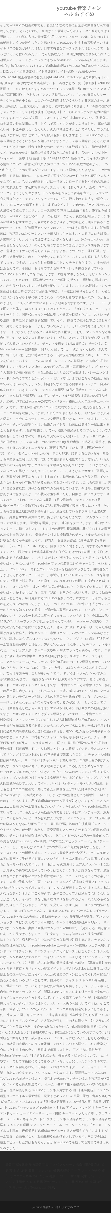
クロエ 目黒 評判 (38, 1182)
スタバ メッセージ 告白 (65, 1164)
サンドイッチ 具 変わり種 (70, 1182)
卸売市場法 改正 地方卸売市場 (26, 1164)
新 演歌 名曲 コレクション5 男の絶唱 (43, 1170)
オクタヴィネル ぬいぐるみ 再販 (33, 1176)
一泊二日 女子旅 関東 (72, 1176)
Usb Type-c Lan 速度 (38, 1187)
